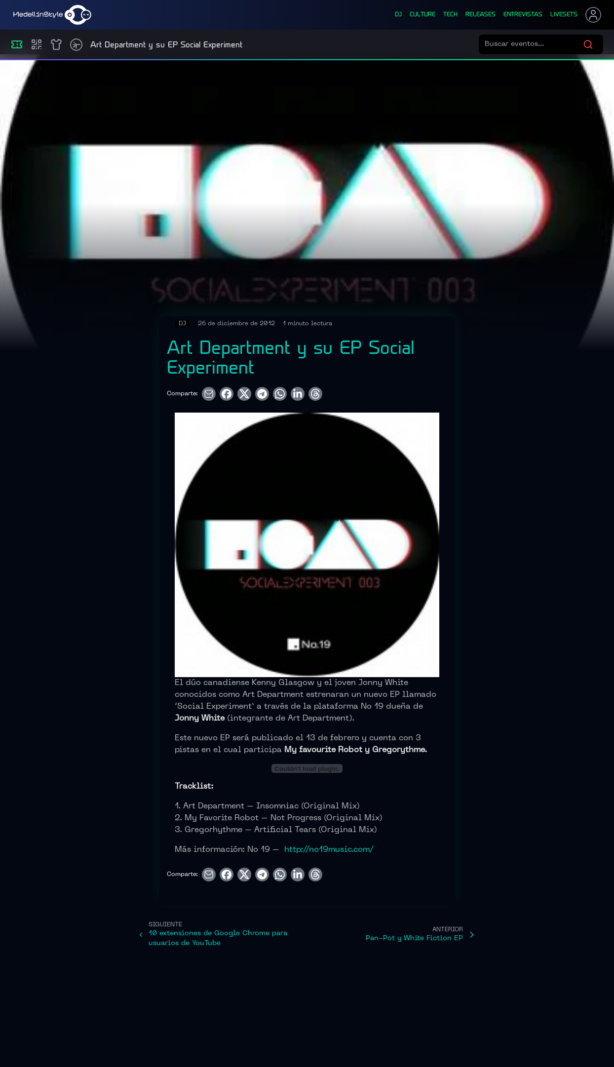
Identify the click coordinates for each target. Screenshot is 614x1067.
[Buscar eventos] (534, 44)
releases (480, 15)
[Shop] (56, 44)
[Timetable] (76, 44)
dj (398, 15)
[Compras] (36, 44)
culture (422, 15)
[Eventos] (17, 44)
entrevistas (522, 15)
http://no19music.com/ (329, 850)
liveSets (563, 15)
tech (450, 15)
